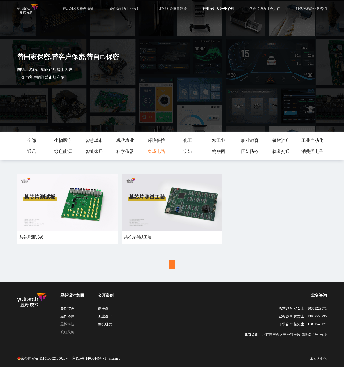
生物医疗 (63, 140)
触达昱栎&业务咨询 (311, 9)
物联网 (218, 151)
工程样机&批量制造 (171, 9)
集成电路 (156, 151)
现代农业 (125, 140)
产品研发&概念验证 (78, 9)
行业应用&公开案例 (217, 9)
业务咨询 (319, 295)
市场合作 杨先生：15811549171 (303, 324)
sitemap (114, 358)
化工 (187, 140)
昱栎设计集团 (72, 295)
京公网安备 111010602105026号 (43, 358)
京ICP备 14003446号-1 (89, 358)
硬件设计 (105, 308)
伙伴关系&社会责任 (264, 9)
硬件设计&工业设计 (124, 9)
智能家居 (94, 151)
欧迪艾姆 (67, 332)
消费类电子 (312, 151)
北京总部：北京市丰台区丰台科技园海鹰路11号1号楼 (285, 335)
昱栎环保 (67, 316)
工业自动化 (312, 140)
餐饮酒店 (281, 140)
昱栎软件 (67, 308)
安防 (187, 151)
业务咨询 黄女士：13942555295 (303, 316)
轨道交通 (281, 151)
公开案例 (106, 295)
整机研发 (105, 324)
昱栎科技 (67, 324)
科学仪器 (125, 151)
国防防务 (250, 151)
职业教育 (250, 140)
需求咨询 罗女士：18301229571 (303, 308)
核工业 (218, 140)
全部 (31, 140)
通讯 (31, 151)
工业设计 (105, 316)
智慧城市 (94, 140)
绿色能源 (63, 151)
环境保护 (156, 140)
